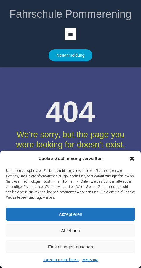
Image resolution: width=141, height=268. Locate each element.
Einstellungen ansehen (70, 246)
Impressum (90, 260)
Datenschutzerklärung (61, 260)
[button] (132, 159)
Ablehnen (70, 230)
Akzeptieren (70, 214)
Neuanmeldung (71, 55)
